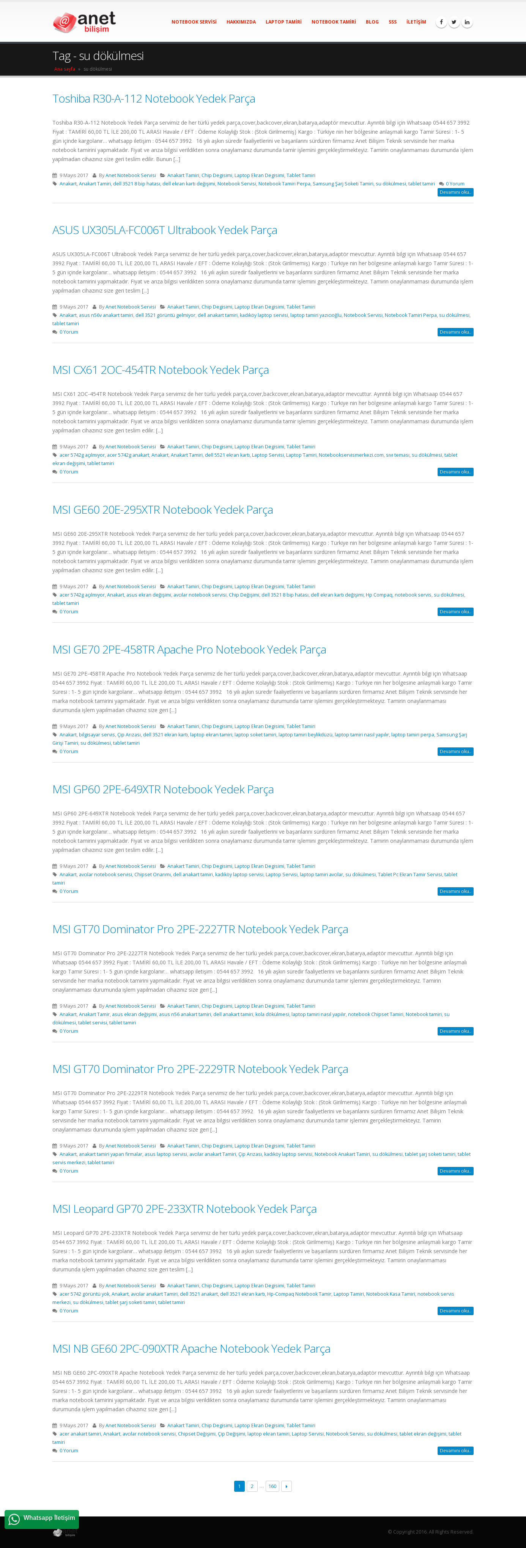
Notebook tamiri (424, 1014)
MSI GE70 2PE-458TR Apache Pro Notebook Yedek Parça (189, 649)
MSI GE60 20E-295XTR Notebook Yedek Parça (162, 509)
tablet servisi (92, 1022)
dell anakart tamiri (218, 315)
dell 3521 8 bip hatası (136, 183)
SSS (393, 22)
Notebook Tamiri (334, 22)
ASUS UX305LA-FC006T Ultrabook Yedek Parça (164, 229)
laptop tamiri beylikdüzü (305, 734)
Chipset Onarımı (152, 874)
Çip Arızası (129, 734)
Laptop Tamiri (284, 22)
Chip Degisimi (217, 175)
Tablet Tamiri (301, 175)
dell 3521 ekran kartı (165, 734)
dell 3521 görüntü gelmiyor (165, 315)
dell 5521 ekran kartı (227, 455)
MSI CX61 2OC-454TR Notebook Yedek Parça (160, 369)
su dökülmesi (391, 183)
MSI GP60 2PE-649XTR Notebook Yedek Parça (163, 789)
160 (272, 1486)
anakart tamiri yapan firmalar (110, 1154)
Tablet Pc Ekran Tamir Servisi (410, 874)
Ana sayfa (64, 69)
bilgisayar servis (97, 734)
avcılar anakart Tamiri (212, 1154)
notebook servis (413, 595)
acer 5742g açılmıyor (82, 455)
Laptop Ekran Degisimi (259, 175)
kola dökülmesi (272, 1014)
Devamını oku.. (455, 192)
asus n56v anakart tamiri (106, 315)
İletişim (416, 22)
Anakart (68, 183)
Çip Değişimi (231, 1434)
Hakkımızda (241, 22)
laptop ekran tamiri (211, 734)
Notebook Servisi (194, 22)
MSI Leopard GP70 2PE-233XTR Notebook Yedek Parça (184, 1208)
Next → (286, 1486)
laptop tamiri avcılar (321, 874)
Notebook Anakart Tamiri (342, 1154)
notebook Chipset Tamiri (375, 1014)
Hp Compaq (379, 595)
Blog (372, 22)
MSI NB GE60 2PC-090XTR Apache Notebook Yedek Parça (191, 1348)
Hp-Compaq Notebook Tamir (299, 1294)
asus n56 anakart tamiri (185, 1014)
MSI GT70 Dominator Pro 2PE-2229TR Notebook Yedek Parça (200, 1068)
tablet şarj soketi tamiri (430, 1154)
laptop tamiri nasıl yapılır (362, 734)
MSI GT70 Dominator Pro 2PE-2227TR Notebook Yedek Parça (200, 929)
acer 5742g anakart (128, 455)
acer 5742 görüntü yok (84, 1294)
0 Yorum (455, 183)
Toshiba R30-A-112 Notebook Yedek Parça (153, 98)
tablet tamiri (421, 183)
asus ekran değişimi (148, 595)
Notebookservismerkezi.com (351, 455)
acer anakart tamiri (80, 1434)
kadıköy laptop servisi (264, 315)
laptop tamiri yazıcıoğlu (316, 315)
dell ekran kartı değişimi (188, 183)
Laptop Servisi (268, 455)
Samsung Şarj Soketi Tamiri (343, 183)
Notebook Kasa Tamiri (390, 1294)
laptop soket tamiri (255, 734)
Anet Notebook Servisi (131, 175)
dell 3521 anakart (199, 1294)
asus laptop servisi (166, 1154)
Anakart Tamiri (183, 175)
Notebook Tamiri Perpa (284, 183)
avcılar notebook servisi (200, 595)
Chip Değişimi (244, 595)
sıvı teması (397, 455)
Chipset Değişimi (197, 1434)
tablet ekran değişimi (423, 1434)
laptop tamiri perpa (412, 734)
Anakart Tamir (94, 1014)
